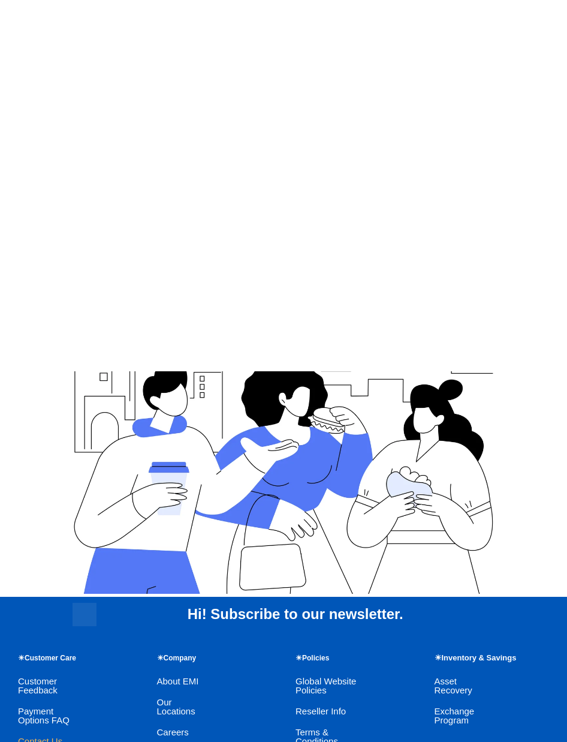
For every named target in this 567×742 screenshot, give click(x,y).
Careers (173, 732)
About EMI (178, 681)
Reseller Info (320, 711)
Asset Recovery (453, 685)
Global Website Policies (325, 685)
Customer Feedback (38, 685)
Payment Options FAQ (44, 715)
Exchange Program (455, 715)
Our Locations (176, 706)
